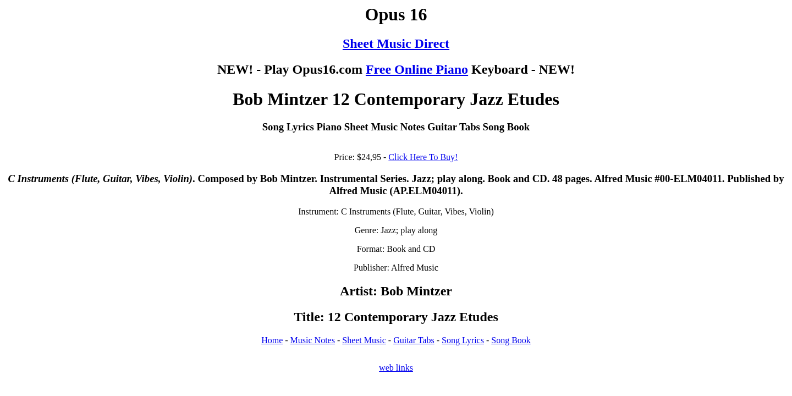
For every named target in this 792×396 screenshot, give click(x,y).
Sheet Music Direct (396, 43)
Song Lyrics (463, 340)
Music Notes (312, 340)
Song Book (511, 340)
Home (272, 340)
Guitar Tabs (414, 340)
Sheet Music (364, 340)
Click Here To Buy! (423, 157)
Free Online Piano (417, 69)
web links (396, 367)
